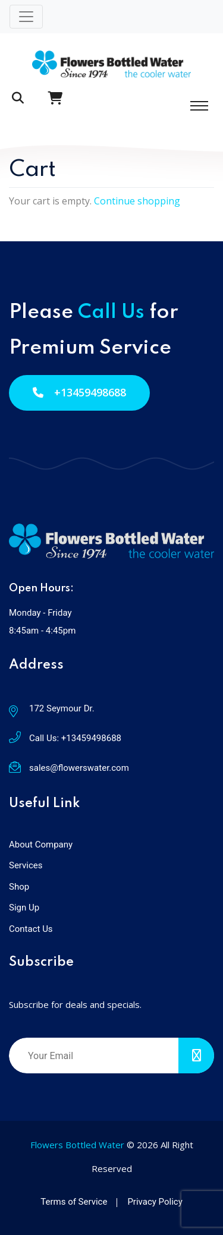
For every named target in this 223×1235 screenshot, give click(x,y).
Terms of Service (73, 1201)
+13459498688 (79, 392)
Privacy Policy (154, 1201)
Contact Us (31, 929)
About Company (41, 844)
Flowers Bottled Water (77, 1145)
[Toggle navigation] (26, 17)
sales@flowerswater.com (79, 768)
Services (26, 865)
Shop (19, 886)
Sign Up (24, 907)
